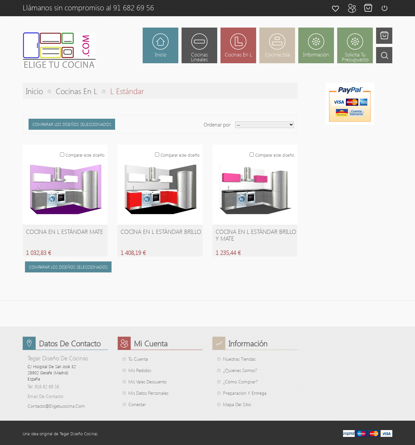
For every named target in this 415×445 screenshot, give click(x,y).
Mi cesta (368, 8)
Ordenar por (217, 124)
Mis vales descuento (147, 382)
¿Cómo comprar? (240, 382)
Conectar (384, 8)
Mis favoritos (335, 8)
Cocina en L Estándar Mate (64, 231)
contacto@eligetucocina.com (56, 406)
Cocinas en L (76, 91)
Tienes (384, 36)
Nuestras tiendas (239, 359)
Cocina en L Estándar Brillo (161, 231)
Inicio (34, 91)
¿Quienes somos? (240, 370)
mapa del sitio (237, 404)
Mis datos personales (148, 393)
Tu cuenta (138, 359)
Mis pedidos (139, 370)
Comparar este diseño (84, 155)
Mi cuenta (352, 8)
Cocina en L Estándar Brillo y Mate (256, 235)
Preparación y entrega (245, 393)
